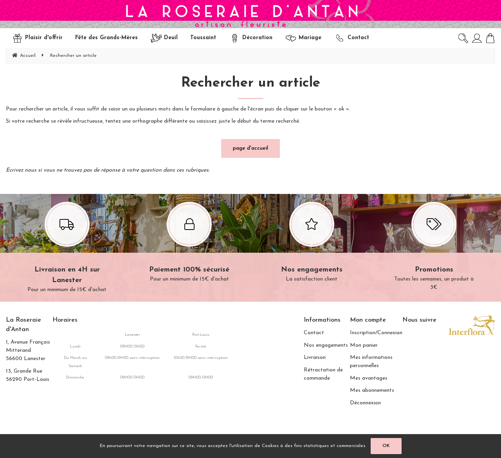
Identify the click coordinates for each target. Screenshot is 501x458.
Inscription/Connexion (376, 333)
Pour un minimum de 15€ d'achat (67, 248)
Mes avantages (368, 378)
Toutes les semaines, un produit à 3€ (434, 247)
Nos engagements (326, 345)
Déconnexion (365, 403)
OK (386, 446)
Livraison (315, 357)
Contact (314, 333)
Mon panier (364, 345)
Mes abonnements (372, 390)
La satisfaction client (311, 243)
